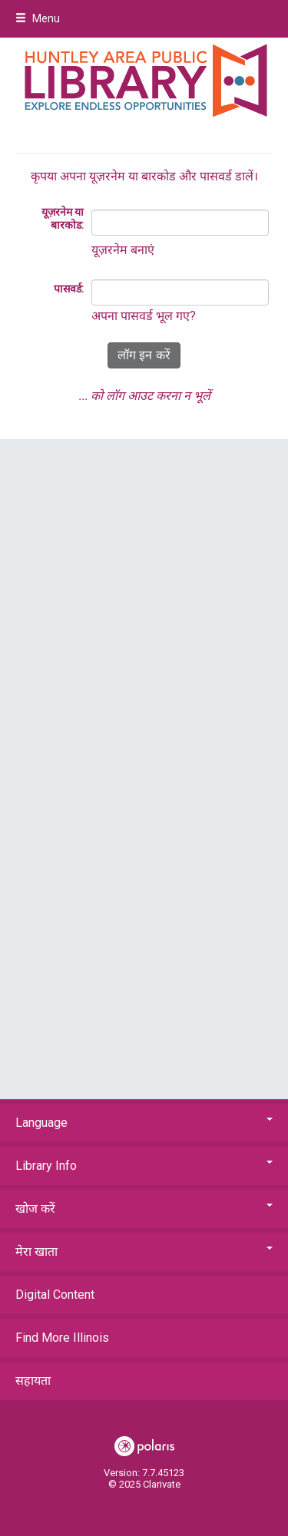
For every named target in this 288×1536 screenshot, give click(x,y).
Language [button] (144, 1122)
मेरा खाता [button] (144, 1251)
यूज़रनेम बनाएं (122, 250)
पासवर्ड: (69, 288)
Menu (37, 18)
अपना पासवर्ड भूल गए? (143, 316)
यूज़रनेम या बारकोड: (62, 219)
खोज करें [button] (144, 1208)
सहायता (33, 1380)
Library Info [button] (144, 1165)
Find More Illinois (62, 1337)
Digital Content (54, 1294)
